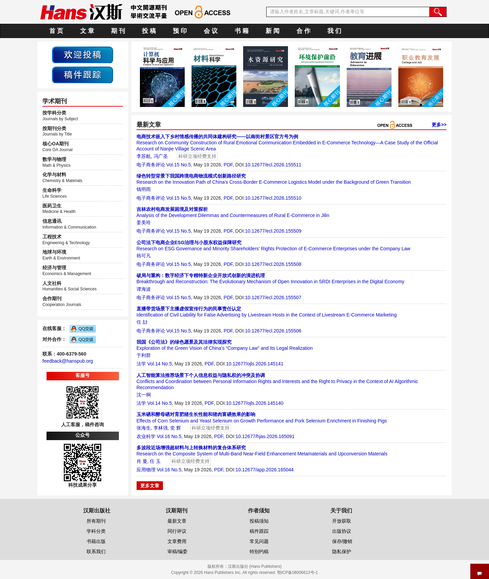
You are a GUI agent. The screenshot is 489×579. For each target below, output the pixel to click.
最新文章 (176, 521)
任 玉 (155, 461)
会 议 (211, 31)
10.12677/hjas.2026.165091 (265, 436)
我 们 (334, 31)
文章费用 (176, 541)
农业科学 (146, 436)
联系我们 (96, 551)
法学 (141, 363)
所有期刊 (96, 521)
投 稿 (149, 31)
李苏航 (144, 156)
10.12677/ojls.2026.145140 (255, 403)
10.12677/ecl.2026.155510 (273, 198)
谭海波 (144, 289)
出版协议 (341, 531)
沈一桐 (144, 394)
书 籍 (242, 31)
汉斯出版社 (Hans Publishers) (255, 566)
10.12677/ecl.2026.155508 (273, 264)
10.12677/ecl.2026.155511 (273, 164)
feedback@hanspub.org (67, 361)
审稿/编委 (177, 551)
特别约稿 (259, 551)
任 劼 (142, 322)
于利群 (144, 355)
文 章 (87, 31)
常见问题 (259, 541)
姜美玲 (144, 222)
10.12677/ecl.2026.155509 (273, 231)
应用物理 (146, 469)
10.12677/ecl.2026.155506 (273, 330)
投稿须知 (259, 521)
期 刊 (118, 31)
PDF (228, 164)
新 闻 (272, 31)
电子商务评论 (151, 164)
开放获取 (341, 521)
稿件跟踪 (259, 531)
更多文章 (149, 485)
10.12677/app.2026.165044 (265, 469)
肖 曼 (142, 461)
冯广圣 (160, 156)
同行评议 (176, 531)
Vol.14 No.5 (159, 363)
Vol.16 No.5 (169, 436)
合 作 (303, 31)
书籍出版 (96, 541)
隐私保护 (341, 551)
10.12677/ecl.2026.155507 (273, 297)
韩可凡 (144, 255)
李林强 (160, 428)
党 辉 (175, 428)
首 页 (56, 31)
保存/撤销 (342, 541)
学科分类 (96, 531)
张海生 (144, 428)
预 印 (180, 31)
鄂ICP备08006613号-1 (297, 572)
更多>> (439, 124)
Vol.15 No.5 (178, 164)
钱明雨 (144, 189)
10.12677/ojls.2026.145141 (255, 363)
